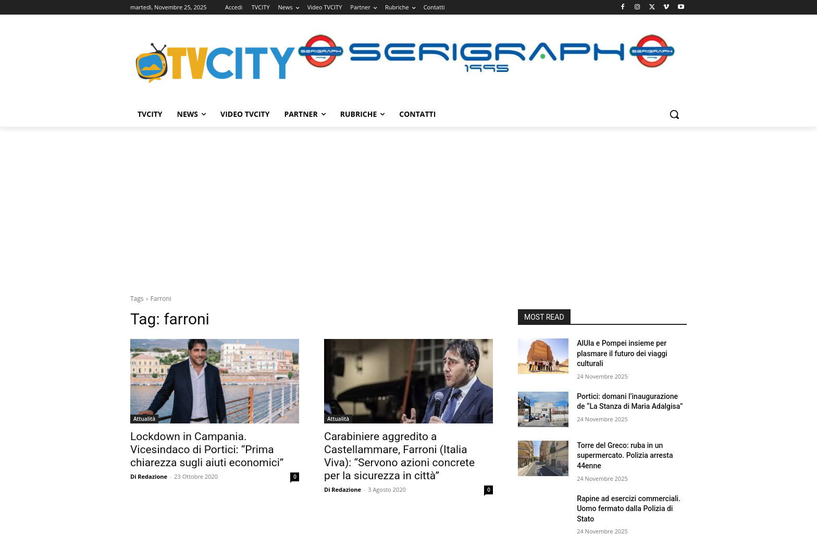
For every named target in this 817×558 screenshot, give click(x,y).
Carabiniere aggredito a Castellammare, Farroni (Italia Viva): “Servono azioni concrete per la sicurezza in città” (399, 456)
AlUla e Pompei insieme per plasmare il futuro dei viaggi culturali (622, 353)
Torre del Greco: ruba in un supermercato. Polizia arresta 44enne (625, 455)
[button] (674, 114)
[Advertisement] (408, 205)
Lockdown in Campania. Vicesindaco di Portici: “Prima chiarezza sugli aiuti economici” (206, 449)
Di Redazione (148, 476)
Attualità (144, 418)
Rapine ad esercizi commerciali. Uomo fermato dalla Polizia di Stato (628, 508)
